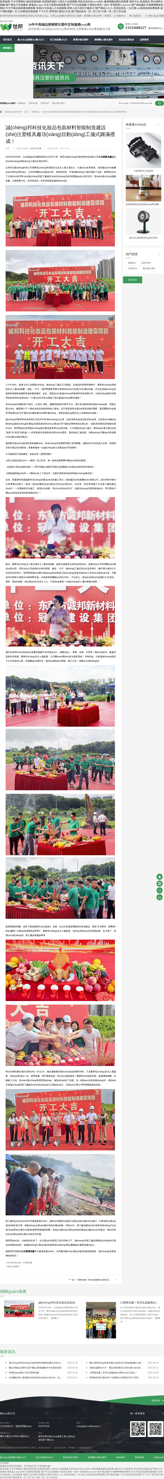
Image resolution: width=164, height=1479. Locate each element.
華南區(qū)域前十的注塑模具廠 (24, 1372)
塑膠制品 (22, 103)
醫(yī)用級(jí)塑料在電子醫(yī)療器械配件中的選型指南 (35, 1368)
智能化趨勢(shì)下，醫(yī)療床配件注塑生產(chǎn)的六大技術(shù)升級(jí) (117, 1368)
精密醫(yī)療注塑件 (103, 39)
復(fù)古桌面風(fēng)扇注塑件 (143, 238)
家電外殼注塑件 (80, 39)
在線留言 (137, 16)
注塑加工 (33, 1448)
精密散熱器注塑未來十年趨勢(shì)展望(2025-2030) (114, 1377)
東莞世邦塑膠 (35, 148)
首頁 (26, 112)
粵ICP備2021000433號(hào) (14, 1436)
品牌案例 (144, 39)
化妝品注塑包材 (126, 39)
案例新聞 (139, 1457)
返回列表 (132, 280)
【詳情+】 (54, 1318)
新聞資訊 (36, 112)
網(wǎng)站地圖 (156, 16)
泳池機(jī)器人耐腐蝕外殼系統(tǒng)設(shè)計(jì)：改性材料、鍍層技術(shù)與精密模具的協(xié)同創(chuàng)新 (36, 1377)
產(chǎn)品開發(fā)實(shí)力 (30, 39)
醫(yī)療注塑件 (58, 103)
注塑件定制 (33, 103)
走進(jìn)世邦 (23, 48)
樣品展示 (120, 1457)
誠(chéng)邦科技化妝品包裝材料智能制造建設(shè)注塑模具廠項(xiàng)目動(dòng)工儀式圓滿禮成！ (85, 112)
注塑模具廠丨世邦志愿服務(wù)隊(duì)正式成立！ (94, 1280)
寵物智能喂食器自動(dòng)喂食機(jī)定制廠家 (143, 204)
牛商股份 (72, 1448)
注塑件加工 (45, 103)
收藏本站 (120, 16)
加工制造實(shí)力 (58, 39)
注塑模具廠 (27, 1262)
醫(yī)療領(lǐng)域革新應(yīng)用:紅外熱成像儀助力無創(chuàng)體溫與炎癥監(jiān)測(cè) (117, 1363)
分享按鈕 (4, 1463)
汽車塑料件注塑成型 (143, 171)
